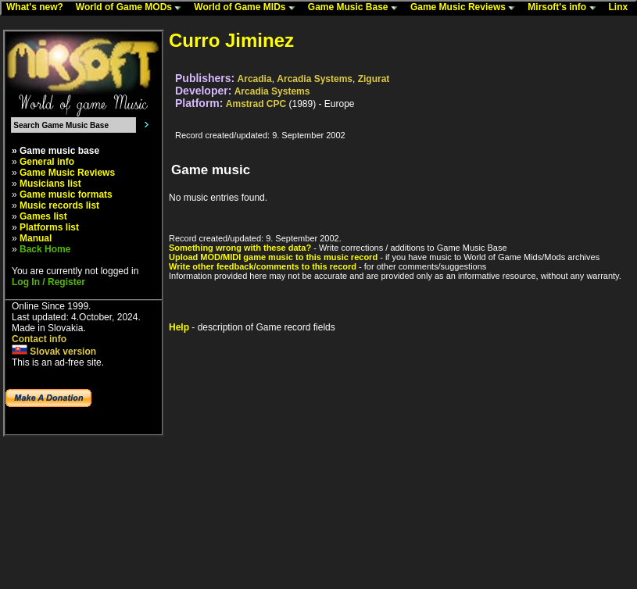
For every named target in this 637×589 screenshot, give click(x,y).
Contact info (39, 339)
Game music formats (66, 194)
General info (47, 161)
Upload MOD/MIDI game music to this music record (273, 257)
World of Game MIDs (247, 8)
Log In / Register (48, 282)
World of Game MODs (132, 8)
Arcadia (255, 78)
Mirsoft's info (565, 8)
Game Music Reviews (466, 8)
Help (179, 327)
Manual (36, 238)
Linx (622, 8)
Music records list (59, 205)
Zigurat (374, 78)
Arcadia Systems (314, 78)
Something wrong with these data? (240, 247)
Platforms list (49, 227)
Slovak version (54, 351)
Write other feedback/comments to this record (262, 266)
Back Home (45, 249)
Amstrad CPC (256, 103)
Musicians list (50, 183)
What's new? (38, 8)
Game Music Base (356, 8)
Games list (43, 216)
